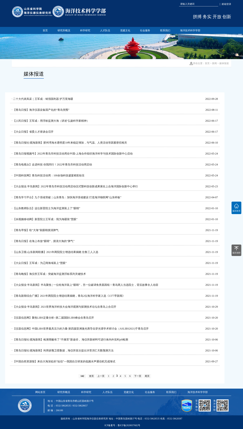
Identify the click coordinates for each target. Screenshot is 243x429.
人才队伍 (105, 30)
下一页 (137, 376)
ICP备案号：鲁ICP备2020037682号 (122, 425)
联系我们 (165, 30)
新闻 (214, 63)
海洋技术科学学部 (190, 30)
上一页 (100, 376)
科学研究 (85, 30)
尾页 (147, 376)
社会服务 (145, 30)
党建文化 (125, 30)
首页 (45, 30)
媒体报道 (224, 63)
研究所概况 (64, 30)
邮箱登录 (226, 4)
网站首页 (40, 392)
